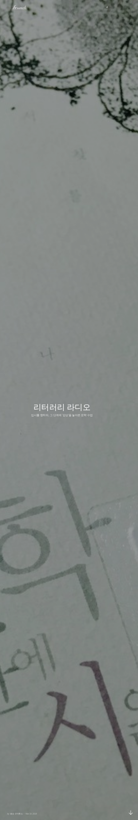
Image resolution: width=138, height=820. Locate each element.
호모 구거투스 (16, 814)
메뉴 (7, 7)
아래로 (131, 812)
